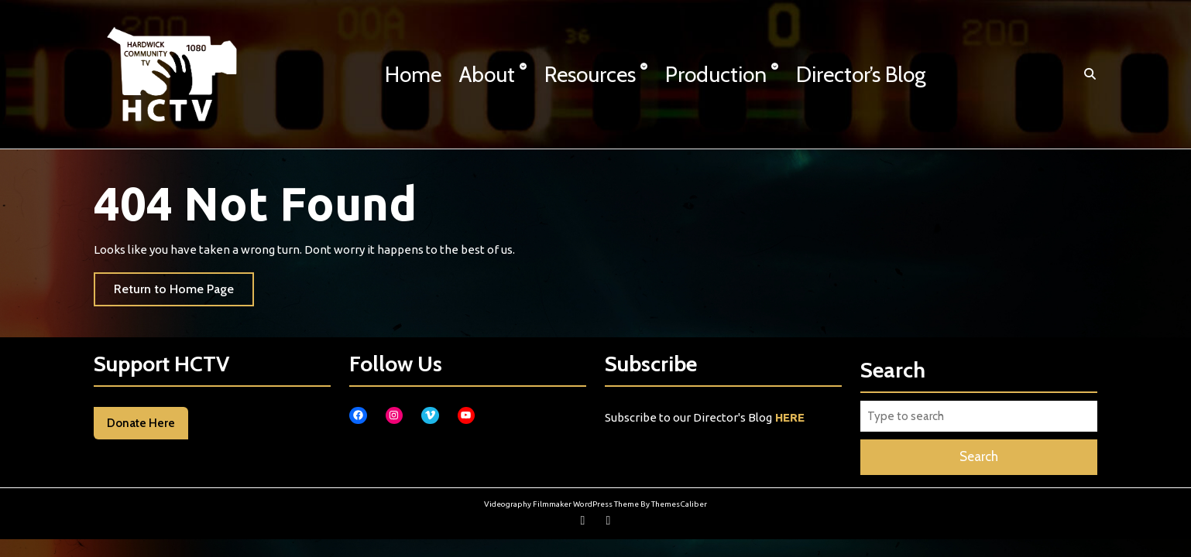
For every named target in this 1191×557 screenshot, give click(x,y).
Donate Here (141, 423)
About (487, 74)
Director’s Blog (861, 74)
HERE (790, 417)
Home (413, 74)
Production (716, 74)
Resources (590, 74)
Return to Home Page (184, 292)
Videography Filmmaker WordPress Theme (561, 504)
